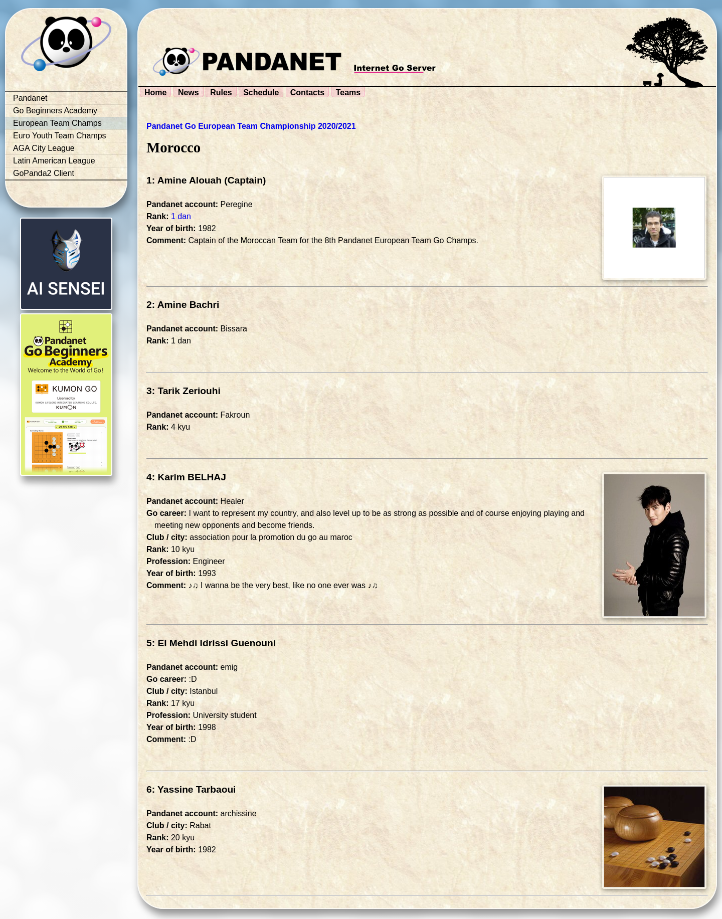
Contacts (307, 92)
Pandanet (30, 98)
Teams (348, 92)
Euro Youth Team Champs (59, 135)
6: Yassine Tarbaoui (191, 789)
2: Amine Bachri (182, 304)
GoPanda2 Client (43, 173)
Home (155, 92)
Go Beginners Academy (55, 110)
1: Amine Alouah (184, 180)
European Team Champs (57, 123)
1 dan (181, 216)
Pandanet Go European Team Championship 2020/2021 (251, 126)
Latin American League (54, 160)
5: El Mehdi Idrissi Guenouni (211, 643)
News (188, 92)
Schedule (261, 92)
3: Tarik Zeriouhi (183, 391)
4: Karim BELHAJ (186, 477)
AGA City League (44, 148)
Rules (221, 92)
